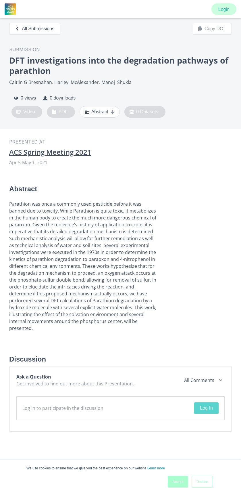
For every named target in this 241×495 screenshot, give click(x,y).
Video (25, 111)
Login (224, 9)
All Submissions (34, 28)
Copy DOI (211, 28)
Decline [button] (202, 482)
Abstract (99, 111)
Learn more (156, 468)
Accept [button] (178, 482)
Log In (206, 408)
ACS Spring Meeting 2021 (50, 152)
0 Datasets (143, 111)
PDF (60, 111)
